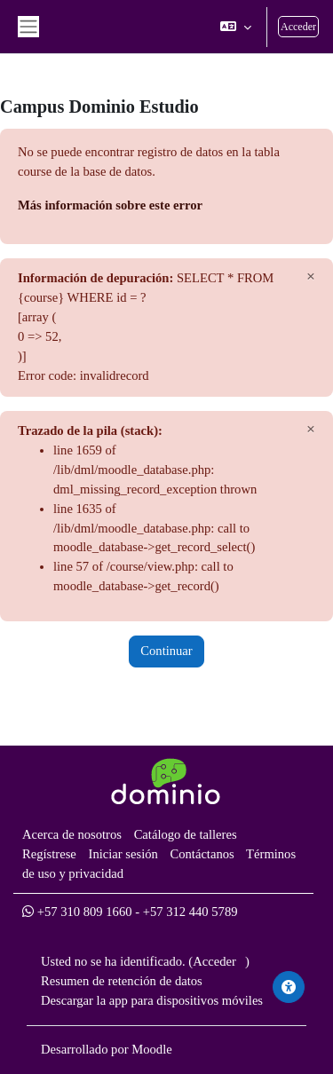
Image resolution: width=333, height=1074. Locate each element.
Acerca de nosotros (72, 834)
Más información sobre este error (110, 205)
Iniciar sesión (123, 854)
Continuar (166, 651)
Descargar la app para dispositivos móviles (152, 1000)
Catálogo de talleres (185, 834)
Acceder (298, 26)
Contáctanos (202, 854)
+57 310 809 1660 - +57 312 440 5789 (130, 911)
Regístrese (49, 854)
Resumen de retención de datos (121, 981)
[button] (236, 26)
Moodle (151, 1049)
